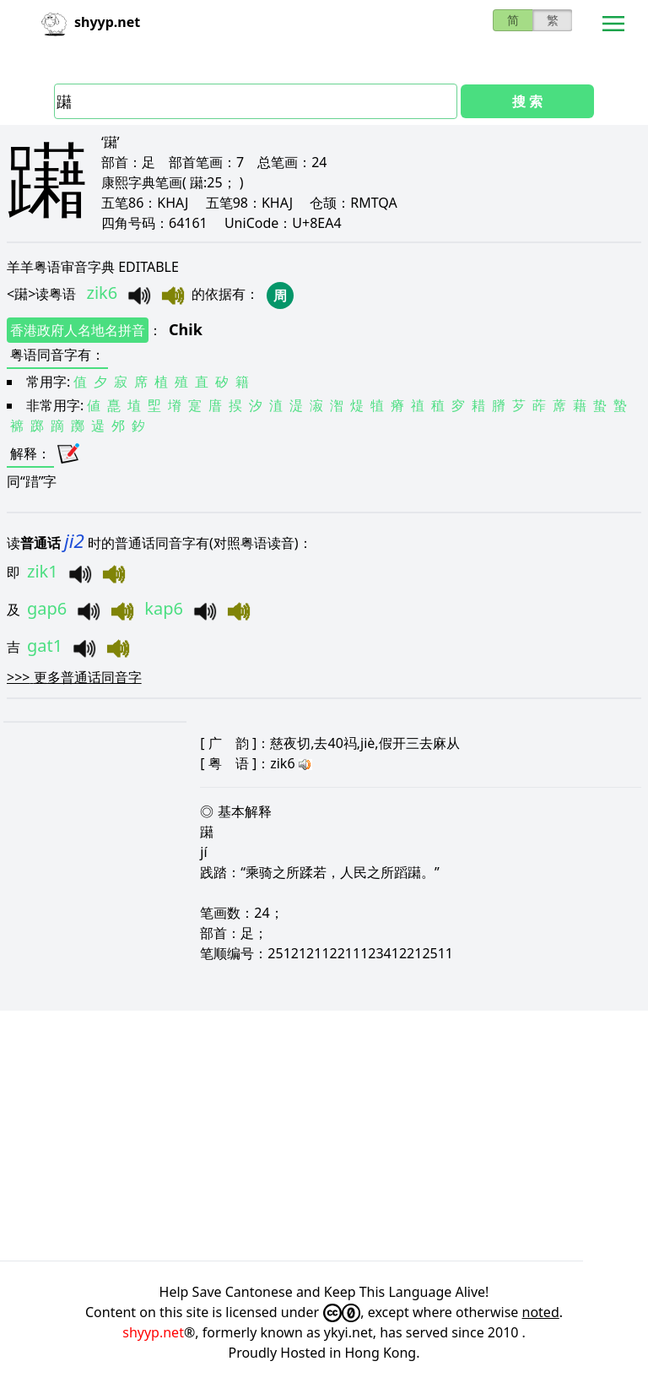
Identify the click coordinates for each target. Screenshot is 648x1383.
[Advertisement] (324, 1135)
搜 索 (527, 101)
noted (540, 1312)
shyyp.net (153, 1332)
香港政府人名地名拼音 (77, 330)
